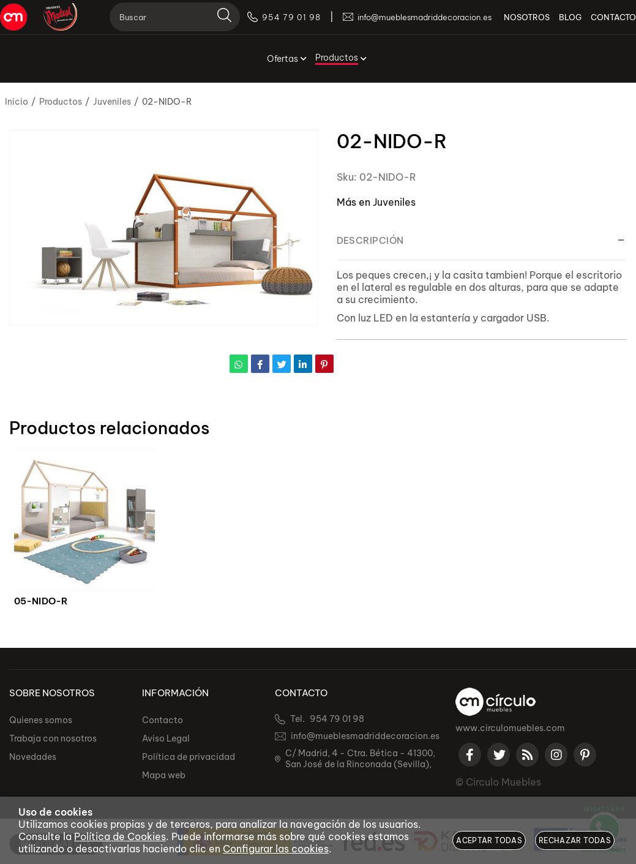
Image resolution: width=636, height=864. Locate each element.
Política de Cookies (120, 836)
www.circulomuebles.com (510, 728)
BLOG (561, 24)
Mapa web (163, 775)
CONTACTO (604, 24)
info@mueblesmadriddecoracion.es (365, 736)
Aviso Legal (166, 738)
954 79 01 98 (337, 718)
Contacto (162, 720)
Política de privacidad (188, 756)
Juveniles (394, 202)
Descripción (370, 240)
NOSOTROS (518, 24)
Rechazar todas (575, 840)
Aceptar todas (489, 840)
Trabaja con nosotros (53, 738)
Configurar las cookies (276, 849)
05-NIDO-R (41, 601)
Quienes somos (40, 720)
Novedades (32, 756)
